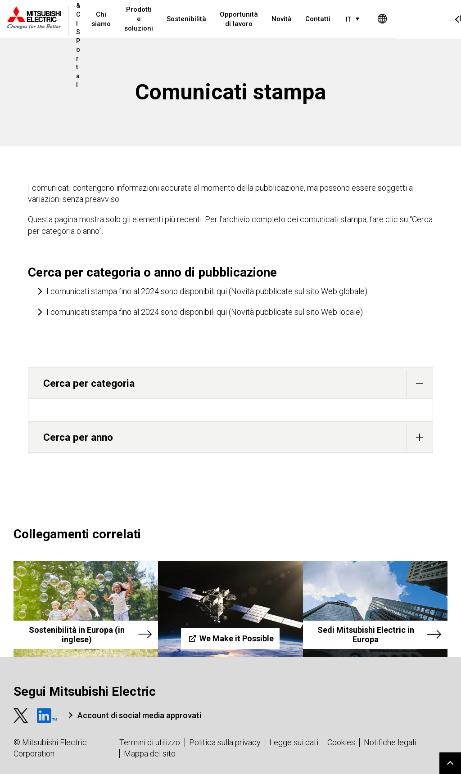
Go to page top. (450, 763)
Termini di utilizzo (149, 742)
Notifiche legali (390, 742)
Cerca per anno (238, 437)
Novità (309, 19)
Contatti (345, 19)
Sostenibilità (214, 19)
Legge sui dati (293, 742)
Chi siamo (128, 19)
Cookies (341, 742)
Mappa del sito (150, 753)
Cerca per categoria (238, 383)
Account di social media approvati (139, 715)
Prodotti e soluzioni (166, 18)
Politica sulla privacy (225, 742)
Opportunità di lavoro (266, 19)
